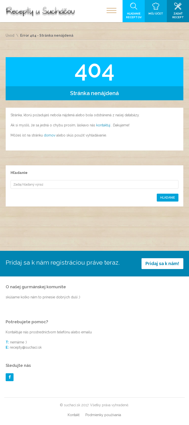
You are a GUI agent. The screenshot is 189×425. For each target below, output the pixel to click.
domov (50, 135)
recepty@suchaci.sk (26, 347)
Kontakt (73, 415)
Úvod (10, 35)
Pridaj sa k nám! (162, 263)
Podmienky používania (103, 415)
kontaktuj (103, 125)
